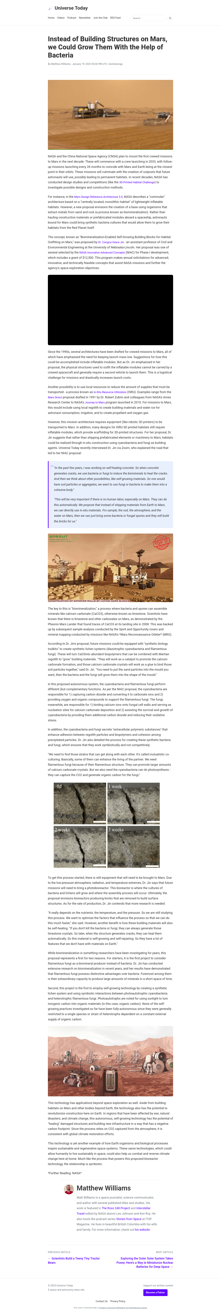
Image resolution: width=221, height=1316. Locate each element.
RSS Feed (115, 18)
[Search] (170, 19)
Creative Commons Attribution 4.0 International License (123, 1309)
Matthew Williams (60, 65)
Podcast (71, 18)
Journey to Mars (105, 403)
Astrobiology (116, 65)
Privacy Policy (117, 1302)
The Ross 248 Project (116, 1209)
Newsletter (85, 18)
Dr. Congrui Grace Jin (112, 243)
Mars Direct (61, 398)
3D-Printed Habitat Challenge (138, 183)
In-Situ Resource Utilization (112, 393)
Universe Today (70, 8)
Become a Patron (155, 1293)
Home (51, 18)
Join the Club (100, 18)
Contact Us (102, 1302)
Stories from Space (128, 1220)
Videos (61, 18)
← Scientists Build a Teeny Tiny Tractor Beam (74, 1261)
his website (142, 1230)
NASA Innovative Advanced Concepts (108, 253)
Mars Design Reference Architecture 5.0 (101, 197)
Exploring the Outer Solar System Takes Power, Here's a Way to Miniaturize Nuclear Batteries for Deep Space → (144, 1263)
